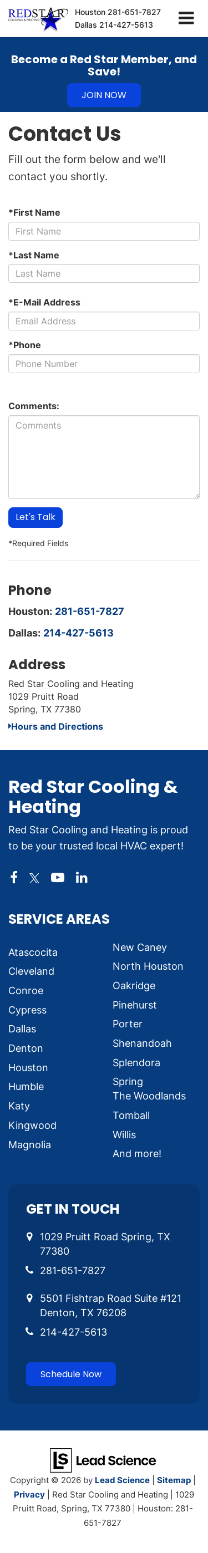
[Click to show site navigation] (186, 18)
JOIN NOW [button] (104, 95)
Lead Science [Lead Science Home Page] (122, 1480)
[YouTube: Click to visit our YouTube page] (58, 877)
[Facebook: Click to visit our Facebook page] (14, 877)
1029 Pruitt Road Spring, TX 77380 (105, 1243)
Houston (118, 12)
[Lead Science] (103, 1459)
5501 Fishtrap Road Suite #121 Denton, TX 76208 (110, 1305)
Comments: (33, 406)
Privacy (29, 1494)
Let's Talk (35, 517)
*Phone (24, 345)
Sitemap (174, 1480)
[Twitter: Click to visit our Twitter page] (34, 877)
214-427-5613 (78, 632)
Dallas (114, 24)
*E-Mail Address (44, 302)
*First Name (34, 212)
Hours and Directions (55, 726)
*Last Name (33, 255)
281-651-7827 (89, 611)
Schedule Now (71, 1374)
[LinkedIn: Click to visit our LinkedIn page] (82, 877)
